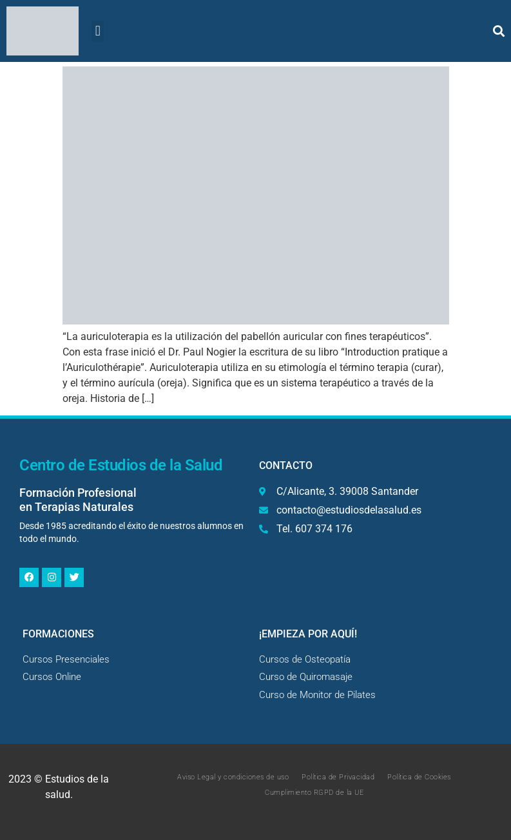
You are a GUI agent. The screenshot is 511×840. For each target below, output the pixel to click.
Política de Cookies (419, 777)
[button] (98, 31)
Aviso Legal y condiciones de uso (233, 777)
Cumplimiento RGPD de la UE (314, 792)
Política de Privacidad (338, 777)
